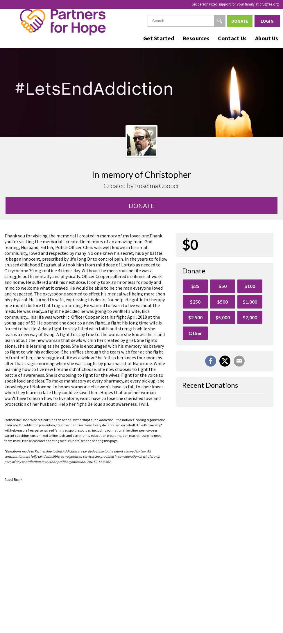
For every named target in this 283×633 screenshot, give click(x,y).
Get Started (158, 38)
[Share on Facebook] (211, 361)
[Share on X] (225, 361)
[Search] (219, 21)
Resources (195, 38)
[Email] (239, 361)
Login (267, 21)
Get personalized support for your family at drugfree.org (235, 4)
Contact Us (232, 38)
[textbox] (186, 21)
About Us (266, 38)
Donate (239, 21)
